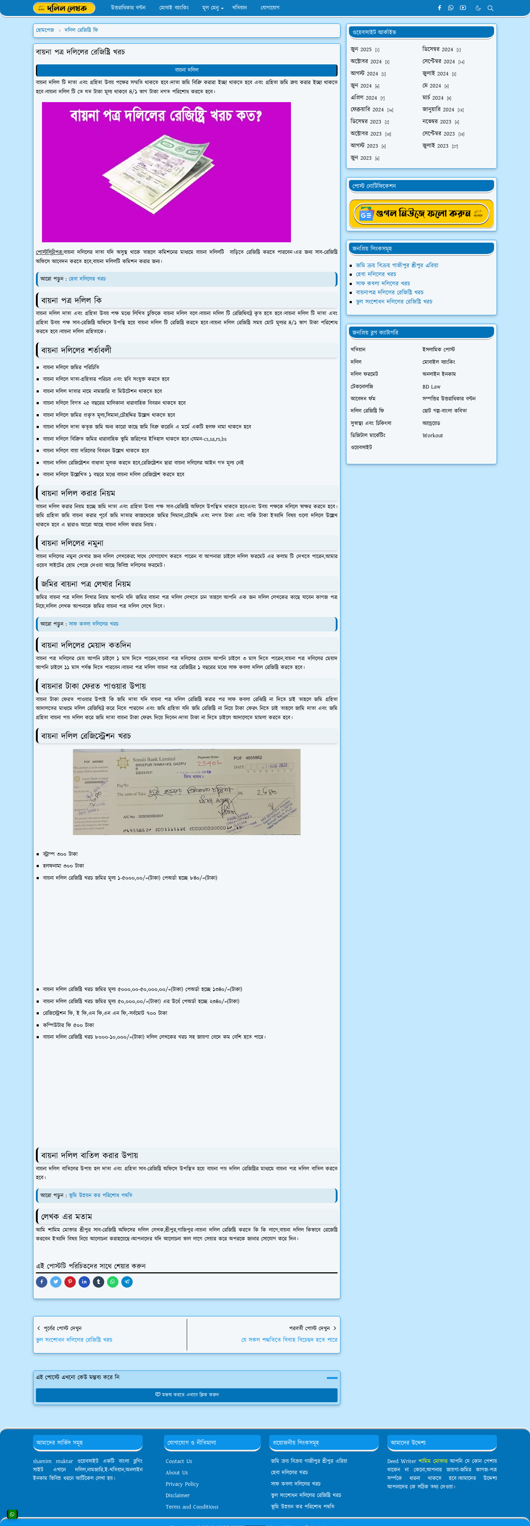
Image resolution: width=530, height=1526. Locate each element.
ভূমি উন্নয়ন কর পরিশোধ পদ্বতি (100, 1196)
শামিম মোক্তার (434, 1461)
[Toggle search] (490, 8)
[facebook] (439, 8)
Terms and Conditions (192, 1507)
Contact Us (179, 1461)
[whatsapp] (451, 8)
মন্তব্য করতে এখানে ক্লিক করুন (187, 1395)
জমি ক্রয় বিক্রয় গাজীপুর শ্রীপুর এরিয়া (397, 266)
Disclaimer (178, 1495)
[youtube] (463, 8)
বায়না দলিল (186, 70)
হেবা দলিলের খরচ (87, 279)
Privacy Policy (182, 1484)
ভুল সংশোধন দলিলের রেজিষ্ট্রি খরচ (394, 302)
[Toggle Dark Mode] (478, 8)
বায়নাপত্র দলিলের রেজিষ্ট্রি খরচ (390, 293)
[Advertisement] (191, 932)
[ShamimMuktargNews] (421, 213)
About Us (177, 1473)
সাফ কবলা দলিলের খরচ (94, 624)
